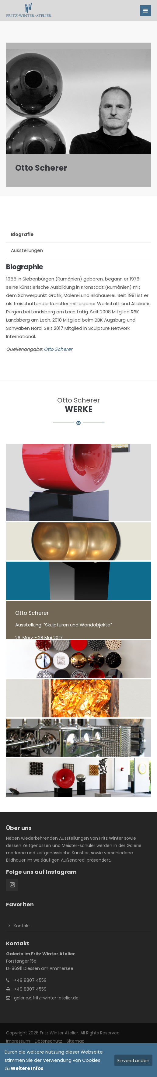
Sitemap (76, 1041)
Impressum (18, 1041)
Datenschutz (48, 1041)
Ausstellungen (27, 250)
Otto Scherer (58, 349)
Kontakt (22, 926)
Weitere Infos (27, 1068)
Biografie (22, 234)
